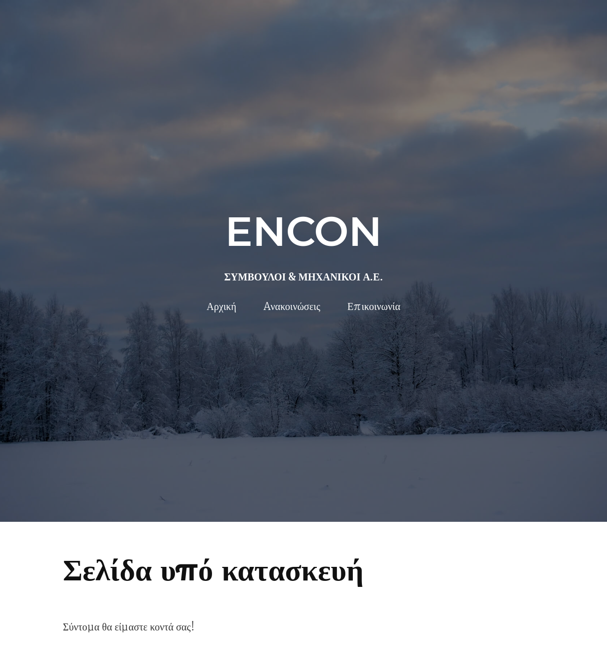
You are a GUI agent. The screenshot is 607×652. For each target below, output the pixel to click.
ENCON (303, 231)
